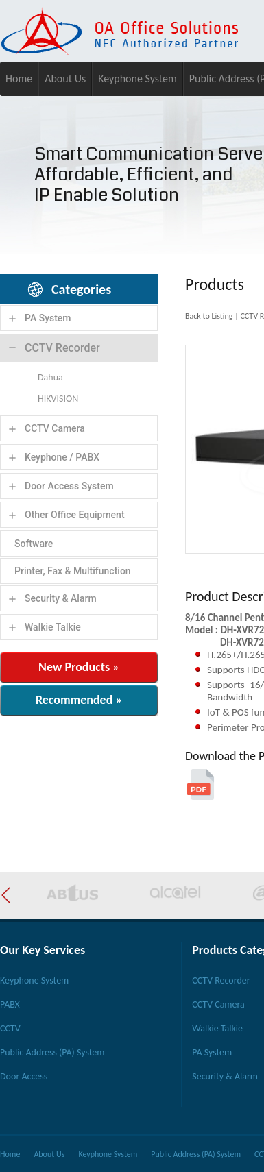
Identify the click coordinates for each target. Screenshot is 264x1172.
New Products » (78, 666)
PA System (48, 318)
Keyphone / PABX (62, 457)
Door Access (23, 1076)
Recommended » (79, 699)
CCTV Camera (55, 428)
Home (18, 78)
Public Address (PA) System (52, 1052)
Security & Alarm (61, 598)
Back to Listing (208, 316)
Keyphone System (137, 78)
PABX (10, 1004)
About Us (65, 78)
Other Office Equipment (75, 514)
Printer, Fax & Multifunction (72, 570)
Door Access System (69, 485)
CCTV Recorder (62, 347)
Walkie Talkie (53, 627)
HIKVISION (58, 398)
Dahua (50, 377)
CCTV (10, 1028)
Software (33, 543)
